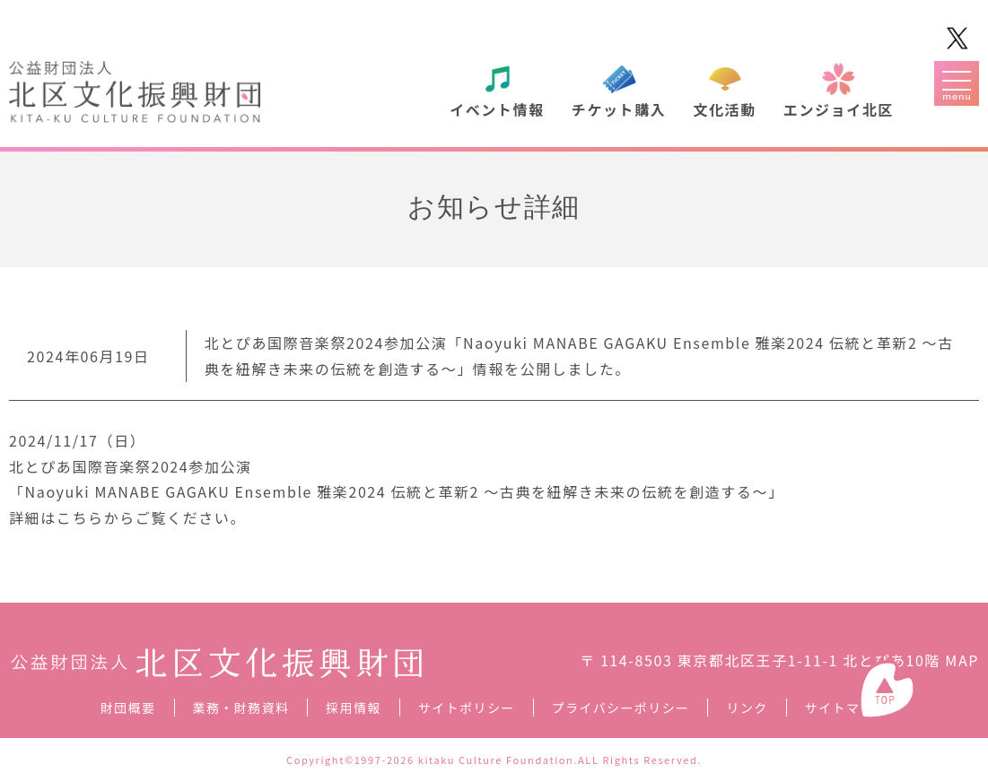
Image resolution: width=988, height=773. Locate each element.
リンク (746, 708)
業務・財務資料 (241, 708)
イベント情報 (497, 109)
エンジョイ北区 (838, 109)
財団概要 (128, 708)
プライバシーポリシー (621, 708)
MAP (962, 660)
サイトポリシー (466, 708)
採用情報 (353, 708)
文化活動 (724, 109)
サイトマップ (846, 708)
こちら (80, 517)
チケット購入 (619, 109)
